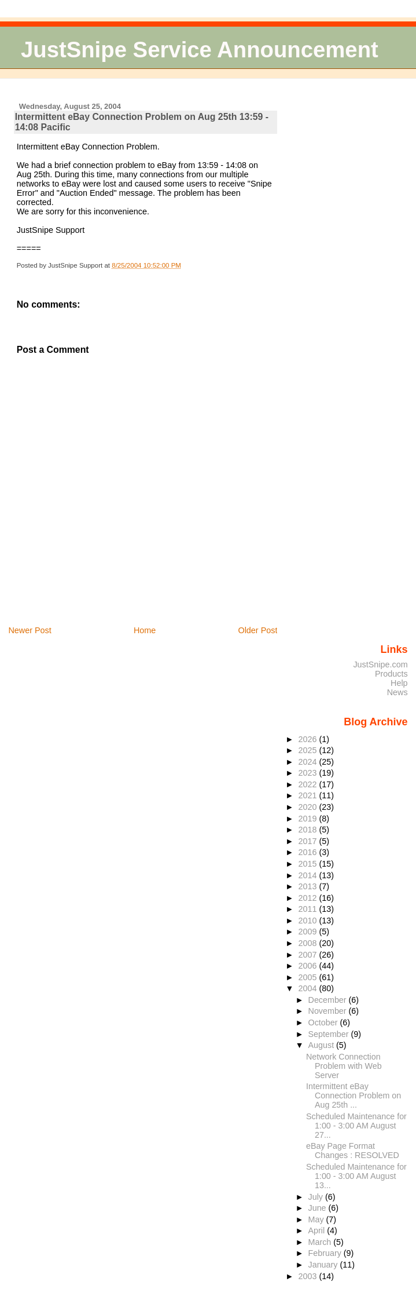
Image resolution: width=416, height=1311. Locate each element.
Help (399, 683)
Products (391, 673)
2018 (308, 829)
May (317, 1219)
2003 (308, 1276)
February (326, 1253)
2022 (308, 784)
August (322, 1045)
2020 (308, 807)
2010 (308, 920)
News (397, 692)
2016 (308, 852)
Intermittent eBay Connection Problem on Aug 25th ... (353, 1095)
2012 (308, 898)
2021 (308, 795)
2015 (308, 863)
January (324, 1264)
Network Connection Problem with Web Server (344, 1066)
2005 (308, 977)
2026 (308, 739)
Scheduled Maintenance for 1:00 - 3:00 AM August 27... (356, 1126)
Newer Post (29, 630)
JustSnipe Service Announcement (199, 49)
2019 (308, 818)
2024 (308, 761)
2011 (308, 909)
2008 (308, 943)
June (318, 1208)
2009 (308, 931)
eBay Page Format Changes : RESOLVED (352, 1150)
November (328, 1011)
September (329, 1034)
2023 (308, 772)
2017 (308, 841)
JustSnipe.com (380, 664)
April (317, 1230)
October (324, 1022)
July (316, 1197)
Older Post (257, 630)
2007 (308, 954)
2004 (308, 988)
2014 (308, 875)
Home (145, 630)
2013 (308, 886)
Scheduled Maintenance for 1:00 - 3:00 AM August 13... (356, 1176)
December (328, 1000)
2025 (308, 750)
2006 (308, 965)
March (321, 1242)
